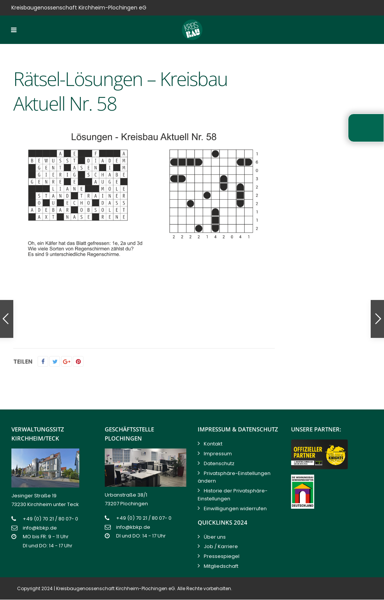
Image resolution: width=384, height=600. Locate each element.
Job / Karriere (221, 546)
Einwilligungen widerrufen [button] (235, 508)
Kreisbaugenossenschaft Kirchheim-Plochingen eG (115, 588)
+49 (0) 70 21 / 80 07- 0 (50, 518)
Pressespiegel (221, 556)
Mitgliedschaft (221, 566)
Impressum (218, 453)
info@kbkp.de (40, 527)
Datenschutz (219, 463)
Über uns (215, 537)
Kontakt (213, 443)
